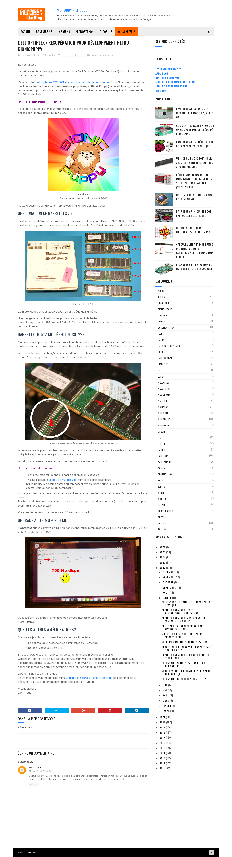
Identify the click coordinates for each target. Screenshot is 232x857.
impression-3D (165, 358)
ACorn (161, 290)
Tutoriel (162, 523)
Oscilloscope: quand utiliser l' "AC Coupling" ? (193, 230)
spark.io (162, 498)
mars (166, 700)
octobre (168, 582)
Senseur (162, 486)
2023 (163, 562)
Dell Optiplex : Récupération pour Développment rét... (183, 627)
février (167, 706)
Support (162, 505)
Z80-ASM (162, 529)
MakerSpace (164, 388)
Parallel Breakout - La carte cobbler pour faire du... (186, 656)
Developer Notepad (167, 78)
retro (161, 480)
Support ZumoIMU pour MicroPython (185, 642)
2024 (163, 557)
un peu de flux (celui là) (63, 480)
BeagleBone (164, 303)
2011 (162, 768)
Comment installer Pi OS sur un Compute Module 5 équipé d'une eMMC (195, 129)
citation (162, 315)
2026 (163, 547)
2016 (163, 743)
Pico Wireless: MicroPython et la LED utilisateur (185, 664)
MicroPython (85, 32)
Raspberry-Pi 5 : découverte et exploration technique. (195, 144)
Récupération (106, 55)
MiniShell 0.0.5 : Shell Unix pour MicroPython (182, 635)
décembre (169, 572)
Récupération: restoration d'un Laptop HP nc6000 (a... (186, 672)
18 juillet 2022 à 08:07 (42, 771)
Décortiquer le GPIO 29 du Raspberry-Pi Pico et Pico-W (187, 648)
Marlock (35, 767)
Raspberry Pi (44, 32)
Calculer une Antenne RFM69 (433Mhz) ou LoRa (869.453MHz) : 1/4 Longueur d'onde (195, 250)
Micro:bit (163, 413)
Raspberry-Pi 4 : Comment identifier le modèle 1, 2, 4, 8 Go (195, 113)
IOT (159, 370)
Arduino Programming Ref (171, 86)
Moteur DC (163, 425)
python (162, 449)
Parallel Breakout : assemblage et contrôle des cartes (183, 619)
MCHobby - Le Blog (72, 10)
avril (166, 695)
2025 (163, 552)
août (166, 592)
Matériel (162, 401)
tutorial (162, 517)
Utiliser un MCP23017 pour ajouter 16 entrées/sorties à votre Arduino (194, 162)
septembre (170, 587)
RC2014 (161, 468)
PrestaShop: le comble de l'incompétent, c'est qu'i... (187, 603)
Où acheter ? (126, 32)
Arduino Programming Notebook (175, 82)
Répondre (34, 784)
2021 (163, 717)
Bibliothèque (165, 309)
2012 (163, 763)
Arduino (64, 32)
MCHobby (32, 852)
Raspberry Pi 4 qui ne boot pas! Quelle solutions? (194, 213)
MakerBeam (163, 382)
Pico (160, 437)
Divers (161, 321)
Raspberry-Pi (164, 462)
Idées (160, 352)
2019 (163, 727)
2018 (163, 732)
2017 (163, 737)
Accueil (25, 32)
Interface (163, 364)
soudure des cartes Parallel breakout (89, 678)
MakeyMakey (164, 394)
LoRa (160, 376)
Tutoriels (105, 32)
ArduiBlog (161, 73)
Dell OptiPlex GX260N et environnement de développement (73, 82)
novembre (169, 577)
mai (165, 690)
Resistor (160, 90)
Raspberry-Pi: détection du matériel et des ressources (194, 266)
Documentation (166, 327)
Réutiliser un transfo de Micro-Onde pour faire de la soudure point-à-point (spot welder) (194, 181)
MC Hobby (163, 407)
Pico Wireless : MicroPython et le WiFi (185, 679)
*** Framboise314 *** (168, 69)
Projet (94, 55)
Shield (161, 492)
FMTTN (161, 339)
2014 (163, 753)
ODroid (161, 431)
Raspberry (163, 456)
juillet (167, 597)
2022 (163, 567)
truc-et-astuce (166, 511)
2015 (163, 748)
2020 (163, 722)
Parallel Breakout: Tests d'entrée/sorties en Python (180, 611)
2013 (163, 758)
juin (165, 685)
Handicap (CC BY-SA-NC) (169, 346)
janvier (167, 711)
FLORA (161, 333)
